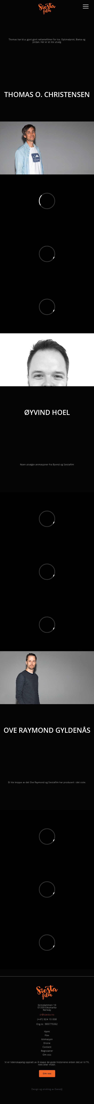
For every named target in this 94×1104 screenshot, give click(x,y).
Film (47, 1035)
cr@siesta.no (47, 1014)
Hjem (47, 1031)
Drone (47, 1043)
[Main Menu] (87, 6)
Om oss (47, 1054)
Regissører (47, 1050)
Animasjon (47, 1039)
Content (47, 1046)
